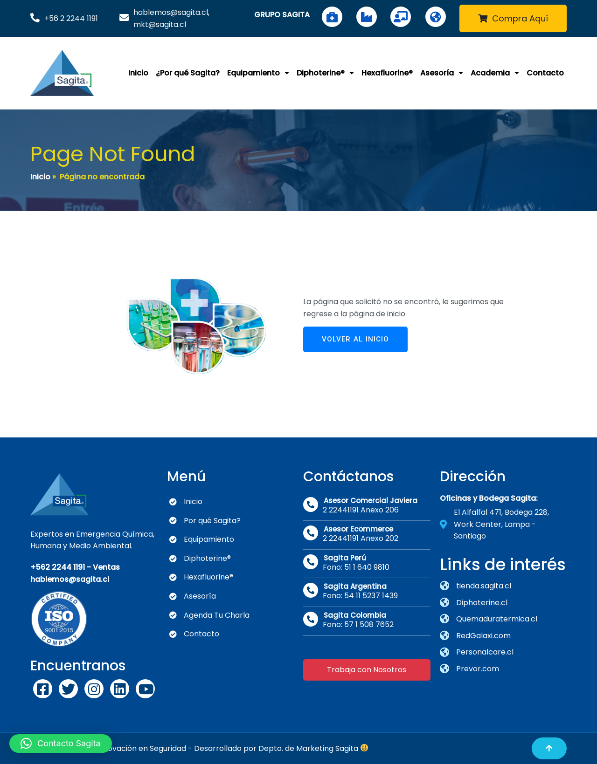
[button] (60, 743)
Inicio (40, 176)
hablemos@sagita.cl (69, 579)
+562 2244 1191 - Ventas (75, 567)
